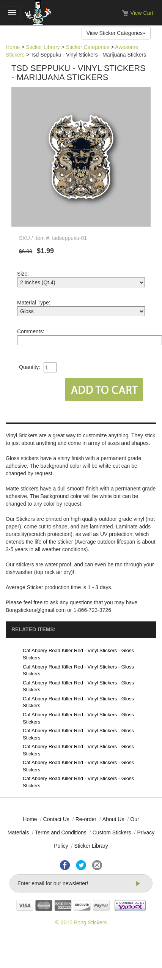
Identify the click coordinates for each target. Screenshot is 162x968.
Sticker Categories (87, 47)
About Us (113, 819)
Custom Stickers (112, 832)
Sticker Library (43, 47)
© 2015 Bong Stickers (81, 922)
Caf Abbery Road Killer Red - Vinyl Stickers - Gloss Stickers (78, 654)
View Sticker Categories (116, 33)
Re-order (85, 819)
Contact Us (56, 819)
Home (13, 47)
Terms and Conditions (60, 832)
